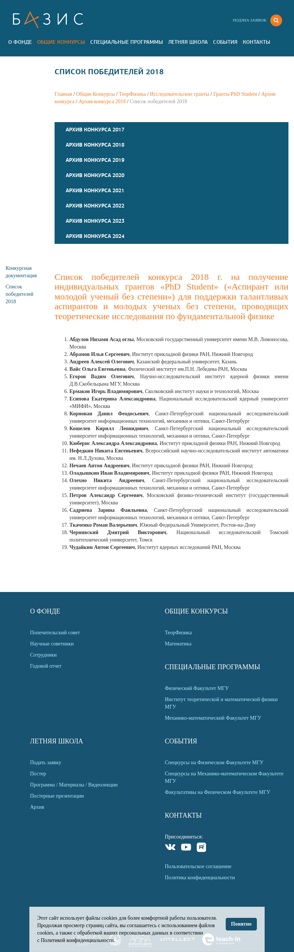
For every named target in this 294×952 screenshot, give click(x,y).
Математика (178, 644)
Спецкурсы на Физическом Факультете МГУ (214, 762)
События (225, 42)
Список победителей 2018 (19, 294)
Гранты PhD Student (235, 94)
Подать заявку (45, 762)
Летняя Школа (188, 42)
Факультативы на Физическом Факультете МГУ (217, 792)
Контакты (256, 42)
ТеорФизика (132, 94)
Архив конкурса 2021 (95, 190)
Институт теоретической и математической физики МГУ (221, 703)
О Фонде (20, 42)
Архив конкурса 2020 (95, 175)
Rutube (202, 848)
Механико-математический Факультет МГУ (213, 718)
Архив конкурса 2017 (95, 129)
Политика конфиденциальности (200, 877)
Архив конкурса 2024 (95, 236)
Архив (37, 807)
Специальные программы (126, 42)
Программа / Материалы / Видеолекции (74, 785)
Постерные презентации (57, 796)
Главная (63, 94)
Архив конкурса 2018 (102, 101)
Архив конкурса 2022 (95, 205)
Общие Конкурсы (61, 42)
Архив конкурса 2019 (95, 160)
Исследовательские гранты (179, 94)
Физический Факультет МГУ (197, 688)
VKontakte (170, 848)
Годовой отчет (45, 666)
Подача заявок (249, 20)
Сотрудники (43, 655)
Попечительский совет (55, 632)
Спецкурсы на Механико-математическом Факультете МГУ (224, 777)
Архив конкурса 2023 (95, 220)
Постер (38, 773)
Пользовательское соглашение (198, 866)
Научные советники (52, 644)
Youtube (186, 848)
